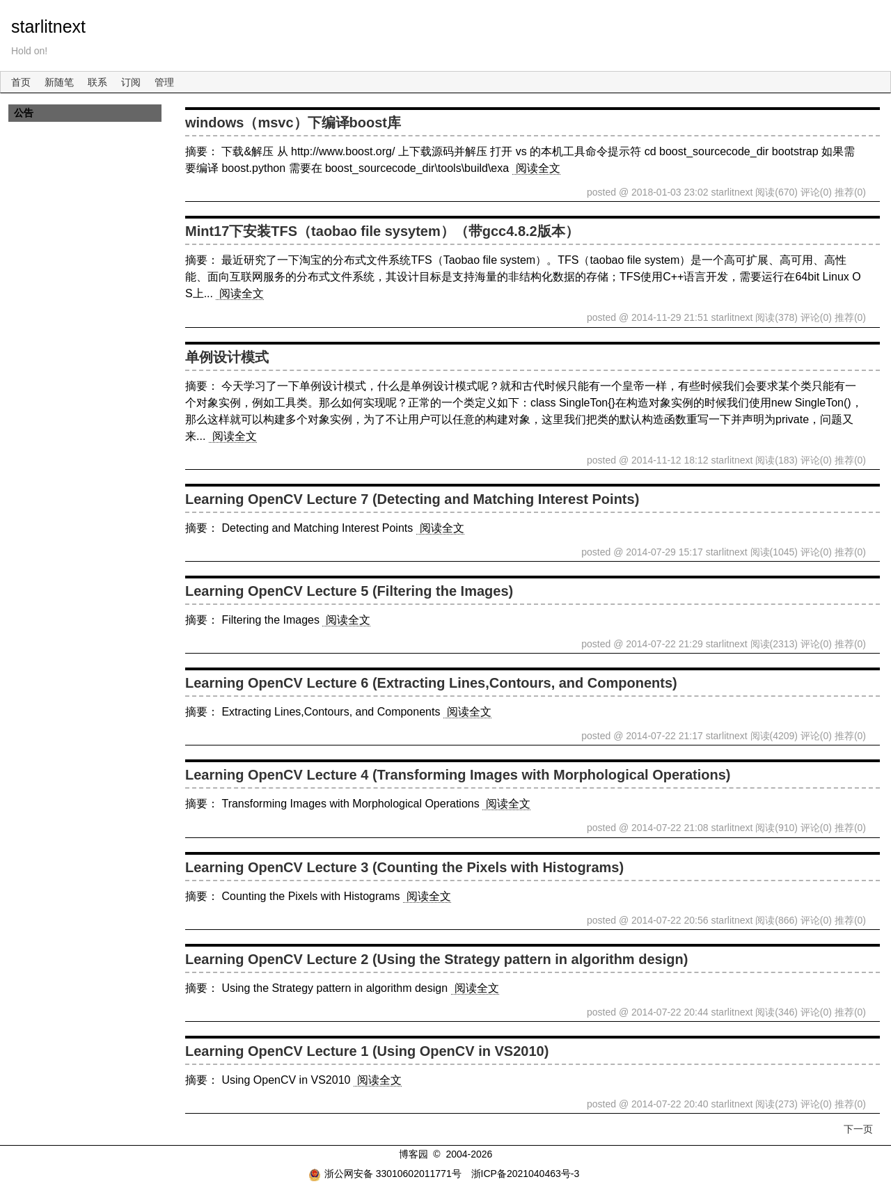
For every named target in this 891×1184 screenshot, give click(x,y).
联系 (97, 82)
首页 (21, 82)
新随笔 (59, 82)
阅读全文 (538, 168)
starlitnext (48, 26)
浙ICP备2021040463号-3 (525, 1173)
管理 (164, 82)
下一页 (858, 1129)
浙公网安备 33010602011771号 (385, 1173)
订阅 (131, 82)
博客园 (413, 1154)
